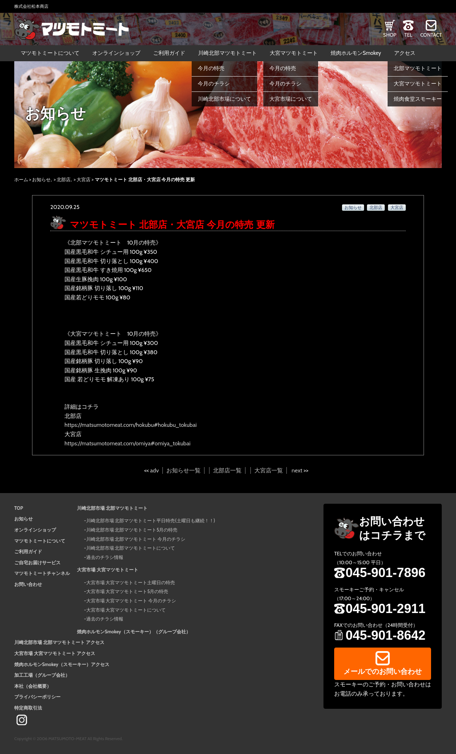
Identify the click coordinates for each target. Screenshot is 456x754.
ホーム (21, 179)
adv (154, 470)
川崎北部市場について (224, 99)
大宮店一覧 (268, 470)
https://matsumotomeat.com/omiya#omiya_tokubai (127, 443)
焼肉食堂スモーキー (418, 99)
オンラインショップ (116, 53)
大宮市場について (290, 99)
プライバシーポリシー (37, 697)
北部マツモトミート (418, 68)
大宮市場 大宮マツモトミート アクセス (54, 653)
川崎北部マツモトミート (227, 53)
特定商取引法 (28, 708)
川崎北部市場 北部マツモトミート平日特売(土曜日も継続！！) (150, 520)
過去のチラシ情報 (104, 557)
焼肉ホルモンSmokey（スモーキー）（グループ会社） (134, 631)
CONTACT (431, 35)
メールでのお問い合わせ (382, 671)
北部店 (64, 179)
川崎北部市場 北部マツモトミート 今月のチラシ (136, 539)
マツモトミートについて (50, 53)
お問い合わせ (28, 584)
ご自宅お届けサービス (37, 562)
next (297, 470)
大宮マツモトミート (294, 53)
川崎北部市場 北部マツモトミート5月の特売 (132, 530)
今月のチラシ (214, 83)
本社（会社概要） (32, 686)
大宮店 (83, 179)
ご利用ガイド (169, 53)
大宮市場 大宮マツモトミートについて (126, 610)
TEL (408, 35)
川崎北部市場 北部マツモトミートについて (130, 548)
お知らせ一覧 (183, 470)
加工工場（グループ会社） (42, 675)
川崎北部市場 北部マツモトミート (112, 508)
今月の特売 (211, 68)
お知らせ (41, 179)
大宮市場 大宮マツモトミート (107, 569)
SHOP (390, 35)
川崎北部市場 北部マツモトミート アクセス (59, 642)
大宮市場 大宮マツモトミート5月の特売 (127, 591)
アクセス (404, 53)
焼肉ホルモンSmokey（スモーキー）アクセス (61, 664)
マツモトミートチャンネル (42, 573)
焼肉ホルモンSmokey (356, 53)
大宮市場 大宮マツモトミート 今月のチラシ (131, 600)
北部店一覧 (227, 470)
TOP (18, 508)
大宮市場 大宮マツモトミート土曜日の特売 (130, 582)
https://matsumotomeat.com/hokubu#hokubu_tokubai (130, 424)
